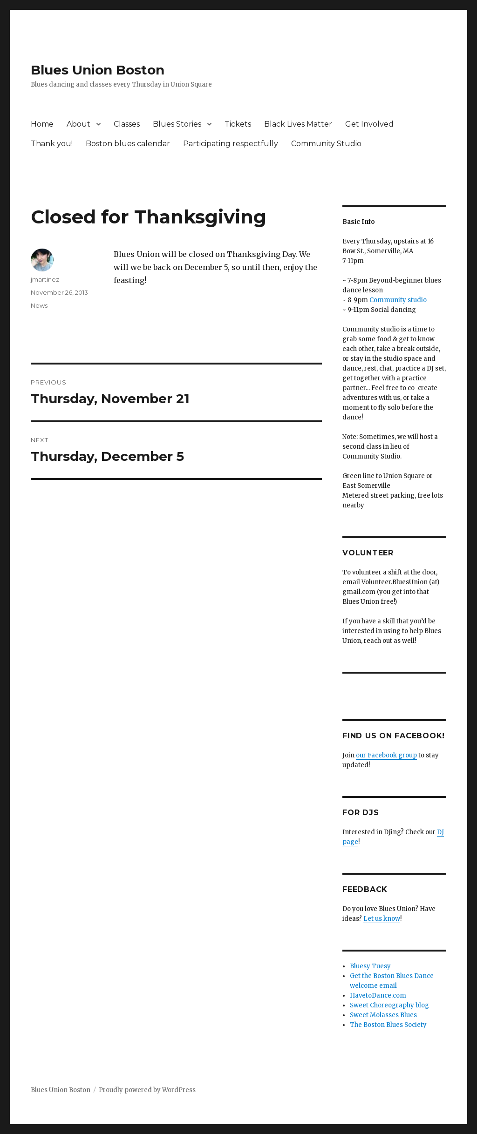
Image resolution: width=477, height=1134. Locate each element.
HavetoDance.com (378, 995)
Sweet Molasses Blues (383, 1015)
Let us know (381, 919)
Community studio (398, 300)
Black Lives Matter (298, 124)
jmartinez (45, 279)
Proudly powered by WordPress (147, 1090)
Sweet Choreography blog (389, 1005)
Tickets (238, 124)
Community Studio (326, 143)
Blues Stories (177, 124)
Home (42, 124)
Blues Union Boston (97, 70)
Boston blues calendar (128, 143)
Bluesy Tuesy (370, 966)
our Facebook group (386, 755)
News (39, 305)
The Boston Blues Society (388, 1025)
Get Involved (369, 124)
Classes (127, 124)
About (78, 124)
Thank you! (52, 143)
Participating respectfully (230, 143)
